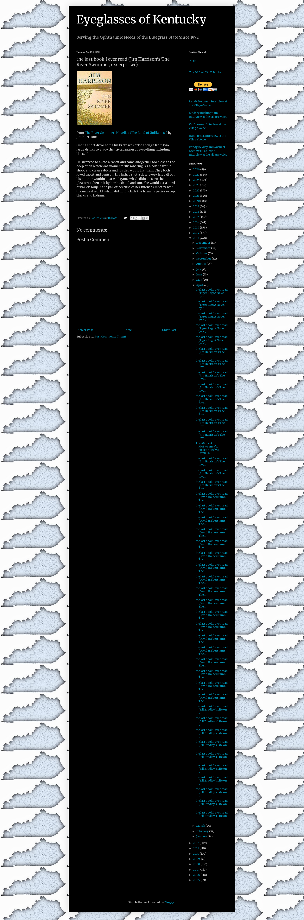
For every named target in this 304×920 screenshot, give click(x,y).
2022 (196, 190)
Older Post (169, 330)
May (199, 279)
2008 (196, 864)
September (204, 258)
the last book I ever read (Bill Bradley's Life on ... (212, 709)
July (199, 269)
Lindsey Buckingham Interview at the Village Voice (208, 115)
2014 (196, 233)
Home (127, 330)
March (201, 825)
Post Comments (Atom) (110, 336)
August (201, 264)
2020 (196, 201)
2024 (196, 180)
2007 (196, 869)
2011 (196, 848)
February (202, 831)
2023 (196, 185)
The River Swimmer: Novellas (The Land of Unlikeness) (126, 133)
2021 (196, 195)
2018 (196, 211)
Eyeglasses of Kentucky (141, 19)
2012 (196, 843)
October (202, 253)
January (201, 836)
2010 (196, 853)
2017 (196, 217)
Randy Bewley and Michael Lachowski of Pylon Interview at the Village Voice (208, 150)
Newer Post (85, 330)
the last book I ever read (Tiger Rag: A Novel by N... (212, 293)
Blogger (169, 902)
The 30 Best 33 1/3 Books (205, 72)
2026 (196, 169)
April (199, 285)
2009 (196, 859)
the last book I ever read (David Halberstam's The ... (212, 497)
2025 (196, 174)
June (199, 274)
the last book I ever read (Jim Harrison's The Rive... (212, 352)
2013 (196, 238)
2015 (196, 227)
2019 (196, 206)
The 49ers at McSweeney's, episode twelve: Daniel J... (207, 448)
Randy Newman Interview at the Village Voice (208, 103)
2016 (196, 222)
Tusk (192, 61)
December (203, 242)
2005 (196, 880)
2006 (196, 875)
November (203, 248)
